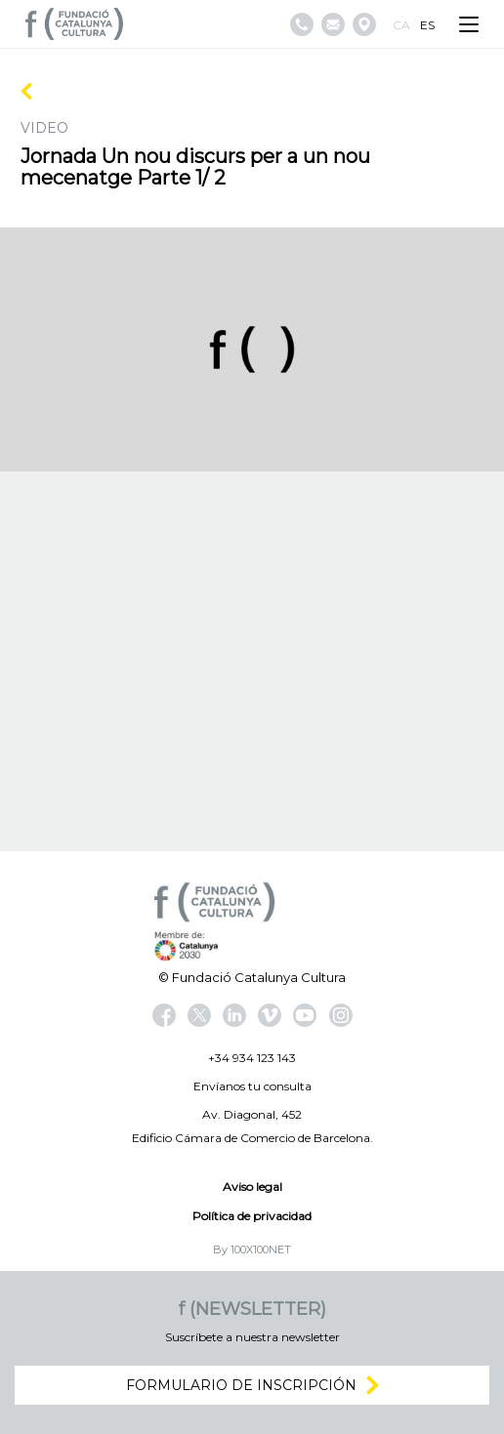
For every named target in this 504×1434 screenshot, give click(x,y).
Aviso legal (252, 1186)
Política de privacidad (252, 1216)
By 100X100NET (252, 1249)
